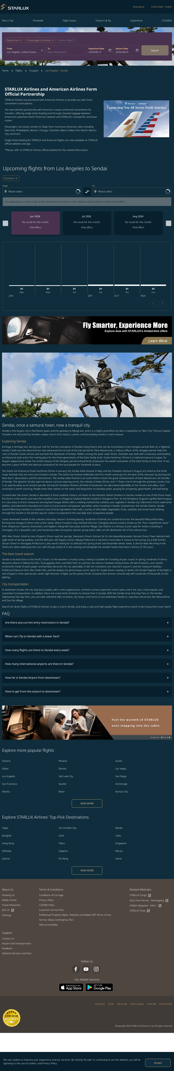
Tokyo (62, 829)
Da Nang (63, 844)
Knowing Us (8, 880)
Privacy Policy (49, 1063)
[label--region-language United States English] (161, 7)
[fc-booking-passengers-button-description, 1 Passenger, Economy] (38, 40)
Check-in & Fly (103, 20)
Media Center (9, 885)
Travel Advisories (11, 890)
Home (5, 70)
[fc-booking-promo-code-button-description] (65, 40)
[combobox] (23, 52)
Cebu (118, 821)
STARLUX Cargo (140, 881)
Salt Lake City (66, 761)
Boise (62, 777)
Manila (119, 813)
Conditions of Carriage (51, 880)
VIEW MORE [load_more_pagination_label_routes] (87, 789)
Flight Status (69, 20)
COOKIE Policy (47, 890)
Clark (61, 821)
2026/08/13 (95, 52)
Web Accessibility (48, 910)
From (9, 48)
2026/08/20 (122, 52)
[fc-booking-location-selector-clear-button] (42, 50)
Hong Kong (8, 829)
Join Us (8, 896)
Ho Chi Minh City (67, 813)
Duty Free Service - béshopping (149, 886)
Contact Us (8, 924)
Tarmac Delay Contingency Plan (56, 905)
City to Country (137, 989)
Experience (136, 20)
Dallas (5, 754)
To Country (100, 989)
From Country (165, 989)
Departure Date (96, 48)
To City (111, 989)
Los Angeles (8, 761)
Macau (119, 836)
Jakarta (6, 844)
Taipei (5, 813)
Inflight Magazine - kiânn (146, 891)
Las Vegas (120, 754)
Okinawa (6, 836)
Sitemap (6, 900)
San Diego (120, 761)
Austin (118, 746)
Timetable (38, 20)
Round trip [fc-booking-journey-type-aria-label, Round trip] (12, 40)
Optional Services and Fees (17, 939)
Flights (18, 70)
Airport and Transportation (16, 929)
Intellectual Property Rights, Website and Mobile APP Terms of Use (75, 900)
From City (151, 989)
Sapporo (63, 836)
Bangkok (6, 821)
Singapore (120, 829)
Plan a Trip (7, 20)
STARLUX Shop (140, 896)
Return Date (122, 48)
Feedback (7, 934)
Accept (158, 1062)
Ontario (6, 746)
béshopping (138, 6)
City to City (122, 989)
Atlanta (6, 777)
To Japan (33, 70)
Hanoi (118, 844)
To (49, 48)
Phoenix (63, 746)
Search (155, 50)
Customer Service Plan (51, 895)
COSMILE (167, 20)
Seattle (62, 769)
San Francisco (9, 769)
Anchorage (121, 769)
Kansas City (121, 777)
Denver (63, 754)
